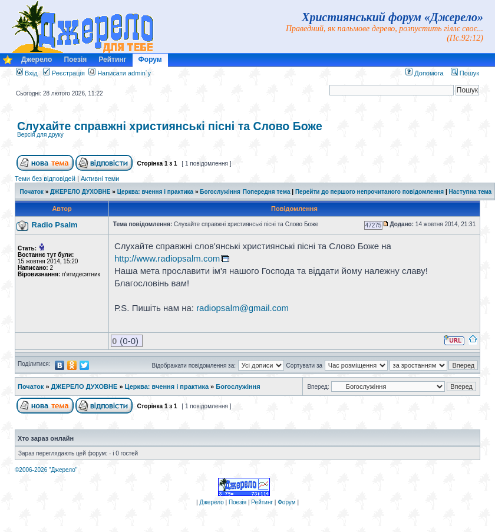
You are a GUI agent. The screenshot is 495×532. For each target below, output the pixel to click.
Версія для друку (40, 134)
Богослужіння (220, 192)
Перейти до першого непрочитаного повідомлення (369, 192)
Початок (32, 192)
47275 (373, 225)
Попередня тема (267, 192)
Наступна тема (470, 192)
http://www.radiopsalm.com (167, 258)
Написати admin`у (124, 73)
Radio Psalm (55, 224)
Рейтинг (112, 59)
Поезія (75, 59)
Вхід (27, 73)
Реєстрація (64, 73)
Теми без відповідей (45, 178)
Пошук (465, 73)
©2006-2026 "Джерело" (46, 470)
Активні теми (100, 178)
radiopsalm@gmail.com (242, 308)
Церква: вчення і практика (155, 192)
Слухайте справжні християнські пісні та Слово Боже (169, 126)
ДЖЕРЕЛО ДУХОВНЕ (80, 192)
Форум (150, 59)
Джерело (36, 59)
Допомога (424, 73)
